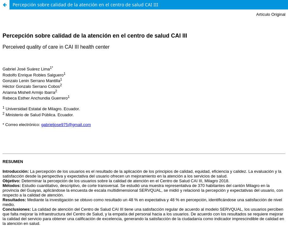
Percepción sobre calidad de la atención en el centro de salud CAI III (85, 5)
